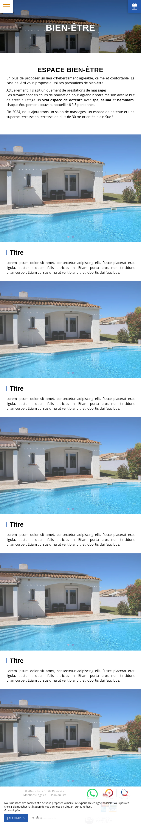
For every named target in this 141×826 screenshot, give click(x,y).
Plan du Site (58, 795)
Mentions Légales (34, 795)
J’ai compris (16, 818)
